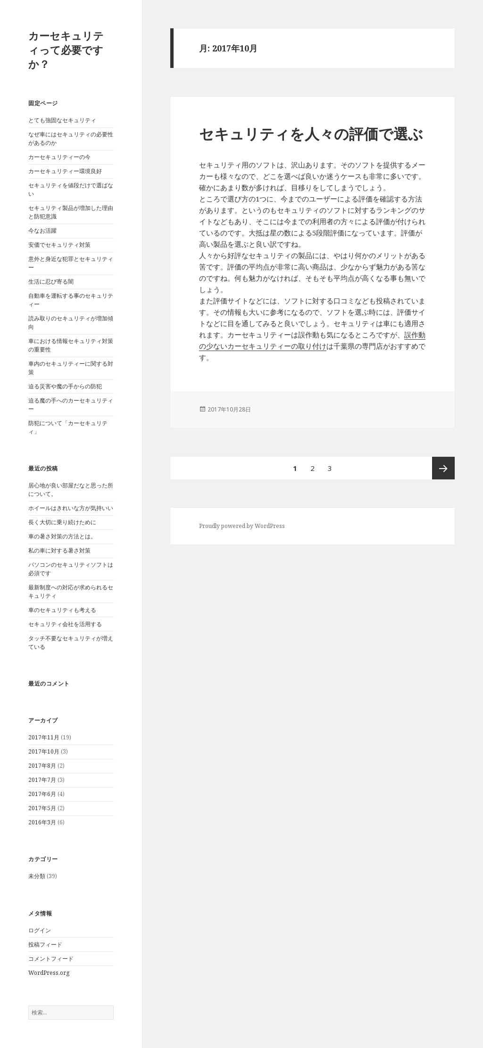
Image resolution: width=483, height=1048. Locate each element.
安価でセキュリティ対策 (59, 245)
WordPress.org (48, 973)
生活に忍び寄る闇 (51, 281)
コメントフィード (51, 959)
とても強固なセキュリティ (62, 120)
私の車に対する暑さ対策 (59, 550)
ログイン (39, 930)
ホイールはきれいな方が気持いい (70, 508)
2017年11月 (43, 737)
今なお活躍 (42, 230)
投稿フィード (45, 944)
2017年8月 (42, 766)
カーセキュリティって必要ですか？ (66, 49)
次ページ (443, 468)
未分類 (36, 876)
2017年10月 (43, 751)
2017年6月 (42, 794)
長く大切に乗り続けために (62, 522)
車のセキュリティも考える (62, 610)
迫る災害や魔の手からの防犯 (65, 386)
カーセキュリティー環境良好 (65, 171)
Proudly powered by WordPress (242, 526)
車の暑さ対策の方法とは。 (62, 536)
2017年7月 (42, 780)
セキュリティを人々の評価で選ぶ (311, 133)
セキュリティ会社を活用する (65, 624)
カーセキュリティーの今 (59, 157)
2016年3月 (42, 822)
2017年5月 (42, 808)
